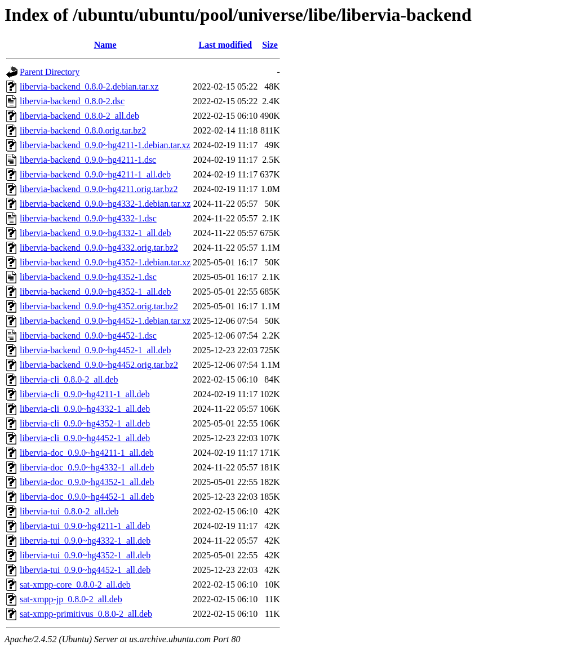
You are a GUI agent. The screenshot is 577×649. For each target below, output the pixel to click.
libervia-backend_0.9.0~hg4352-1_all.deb (95, 291)
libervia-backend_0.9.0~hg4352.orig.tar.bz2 (99, 306)
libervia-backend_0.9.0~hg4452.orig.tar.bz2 (99, 365)
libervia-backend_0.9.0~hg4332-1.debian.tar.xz (105, 203)
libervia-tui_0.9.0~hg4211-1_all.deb (85, 526)
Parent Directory (49, 72)
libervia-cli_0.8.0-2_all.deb (69, 379)
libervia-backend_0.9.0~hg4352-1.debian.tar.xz (105, 262)
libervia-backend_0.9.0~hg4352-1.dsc (88, 277)
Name (105, 45)
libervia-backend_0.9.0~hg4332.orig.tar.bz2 (99, 247)
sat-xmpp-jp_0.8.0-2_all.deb (71, 599)
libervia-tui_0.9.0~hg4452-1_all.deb (85, 570)
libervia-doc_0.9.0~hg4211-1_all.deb (87, 452)
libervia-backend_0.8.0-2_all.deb (79, 116)
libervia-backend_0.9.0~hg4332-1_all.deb (95, 233)
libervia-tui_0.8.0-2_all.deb (69, 511)
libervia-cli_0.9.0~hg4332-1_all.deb (85, 409)
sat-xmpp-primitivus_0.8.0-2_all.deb (86, 614)
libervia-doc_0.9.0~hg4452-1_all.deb (87, 496)
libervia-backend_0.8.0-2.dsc (72, 101)
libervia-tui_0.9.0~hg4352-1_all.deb (85, 555)
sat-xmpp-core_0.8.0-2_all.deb (75, 584)
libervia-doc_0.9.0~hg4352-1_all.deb (87, 482)
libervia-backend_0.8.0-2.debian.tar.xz (89, 86)
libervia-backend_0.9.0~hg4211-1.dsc (88, 160)
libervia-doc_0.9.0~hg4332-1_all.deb (87, 467)
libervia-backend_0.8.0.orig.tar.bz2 (83, 130)
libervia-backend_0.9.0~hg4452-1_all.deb (95, 350)
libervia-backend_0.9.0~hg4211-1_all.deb (95, 174)
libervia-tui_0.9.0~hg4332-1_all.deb (85, 540)
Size (270, 45)
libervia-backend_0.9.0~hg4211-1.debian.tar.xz (105, 145)
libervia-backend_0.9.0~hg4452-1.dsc (88, 335)
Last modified (225, 45)
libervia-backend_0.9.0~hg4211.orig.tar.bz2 (98, 189)
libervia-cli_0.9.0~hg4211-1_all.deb (85, 394)
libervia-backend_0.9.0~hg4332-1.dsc (88, 218)
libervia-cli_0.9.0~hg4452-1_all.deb (85, 438)
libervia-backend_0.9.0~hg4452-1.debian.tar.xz (105, 321)
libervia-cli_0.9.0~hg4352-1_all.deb (85, 423)
